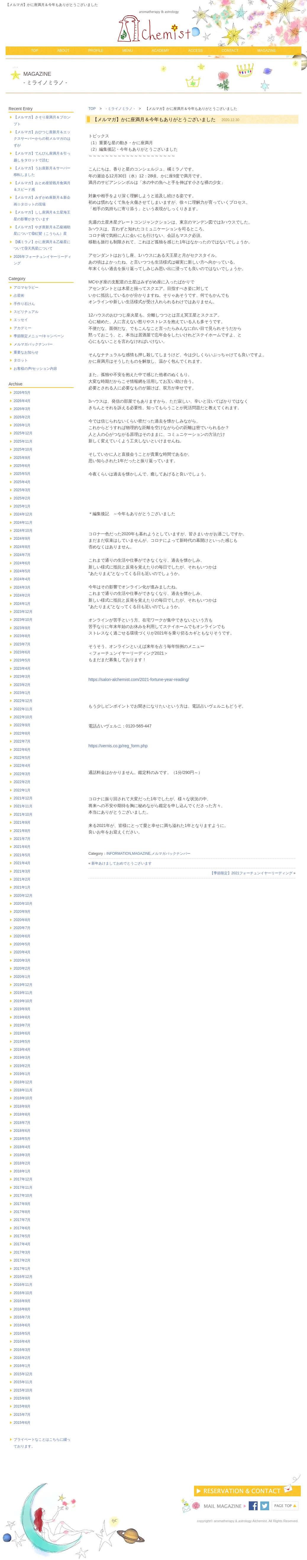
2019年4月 (22, 1050)
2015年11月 (23, 1382)
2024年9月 (22, 538)
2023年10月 (23, 620)
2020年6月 (22, 936)
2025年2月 (22, 498)
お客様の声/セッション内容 (35, 369)
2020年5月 (22, 944)
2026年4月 (22, 401)
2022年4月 (22, 766)
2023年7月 (22, 644)
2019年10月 (23, 1001)
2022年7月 (22, 741)
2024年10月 (23, 530)
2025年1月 (22, 506)
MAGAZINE (266, 51)
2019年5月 (22, 1042)
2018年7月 (22, 1123)
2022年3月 (22, 774)
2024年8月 (22, 547)
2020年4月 (22, 952)
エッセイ (21, 320)
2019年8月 (22, 1017)
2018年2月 (22, 1163)
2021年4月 (22, 863)
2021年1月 (22, 887)
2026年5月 (22, 393)
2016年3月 (22, 1350)
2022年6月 (22, 750)
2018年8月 (22, 1114)
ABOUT (63, 51)
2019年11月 (23, 993)
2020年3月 (22, 960)
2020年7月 (22, 928)
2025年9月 (22, 458)
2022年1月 (22, 790)
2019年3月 (22, 1057)
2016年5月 (22, 1333)
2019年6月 (22, 1033)
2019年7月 (22, 1025)
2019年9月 (22, 1009)
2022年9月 (22, 725)
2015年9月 (22, 1398)
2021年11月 (23, 806)
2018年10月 (23, 1098)
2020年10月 (23, 904)
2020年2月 (22, 968)
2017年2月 (22, 1260)
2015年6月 (22, 1423)
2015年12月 (23, 1374)
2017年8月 (22, 1212)
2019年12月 (23, 985)
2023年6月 (22, 652)
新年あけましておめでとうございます (121, 863)
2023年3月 (22, 676)
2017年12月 (23, 1179)
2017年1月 (22, 1269)
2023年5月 (22, 660)
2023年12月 (23, 612)
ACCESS (195, 51)
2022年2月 (22, 782)
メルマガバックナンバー (170, 854)
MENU (127, 51)
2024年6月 (22, 563)
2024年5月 (22, 571)
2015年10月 (23, 1390)
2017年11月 (23, 1187)
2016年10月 (23, 1293)
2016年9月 (22, 1301)
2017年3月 (22, 1252)
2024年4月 (22, 579)
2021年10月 (23, 814)
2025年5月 (22, 474)
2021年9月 (22, 822)
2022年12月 (23, 701)
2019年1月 (22, 1074)
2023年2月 (22, 685)
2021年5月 (22, 855)
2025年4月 (22, 482)
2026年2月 (22, 417)
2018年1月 (22, 1171)
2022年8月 (22, 733)
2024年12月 (23, 514)
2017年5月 (22, 1236)
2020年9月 (22, 912)
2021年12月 (23, 798)
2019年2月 (22, 1066)
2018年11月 (23, 1090)
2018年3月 (22, 1155)
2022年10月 (23, 717)
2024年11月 (23, 522)
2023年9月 (22, 628)
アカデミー (22, 328)
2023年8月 (22, 636)
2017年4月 (22, 1244)
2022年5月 (22, 758)
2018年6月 (22, 1131)
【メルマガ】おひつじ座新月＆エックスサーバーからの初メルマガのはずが (42, 138)
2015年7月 (22, 1415)
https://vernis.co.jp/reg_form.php (118, 745)
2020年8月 (22, 920)
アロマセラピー (26, 287)
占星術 (19, 295)
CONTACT (230, 51)
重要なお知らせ (26, 352)
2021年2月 (22, 879)
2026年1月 (22, 425)
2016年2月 (22, 1358)
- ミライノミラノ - (120, 109)
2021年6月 (22, 847)
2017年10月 (23, 1195)
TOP (34, 51)
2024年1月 (22, 604)
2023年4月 (22, 668)
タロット (21, 360)
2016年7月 (22, 1317)
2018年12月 (23, 1082)
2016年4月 (22, 1341)
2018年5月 (22, 1139)
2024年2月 (22, 595)
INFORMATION (118, 854)
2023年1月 (22, 693)
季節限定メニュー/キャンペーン (39, 336)
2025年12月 (23, 433)
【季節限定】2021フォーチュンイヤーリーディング (251, 873)
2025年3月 (22, 490)
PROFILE (95, 51)
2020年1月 (22, 977)
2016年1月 (22, 1366)
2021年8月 (22, 831)
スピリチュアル (26, 312)
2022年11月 (23, 709)
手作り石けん (24, 304)
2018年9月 (22, 1106)
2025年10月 (23, 449)
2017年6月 (22, 1228)
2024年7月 (22, 555)
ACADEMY (160, 51)
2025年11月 (23, 441)
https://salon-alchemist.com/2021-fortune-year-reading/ (138, 679)
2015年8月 (22, 1406)
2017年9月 (22, 1204)
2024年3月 (22, 587)
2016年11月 (23, 1285)
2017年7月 (22, 1220)
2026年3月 (22, 409)
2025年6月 (22, 466)
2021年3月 (22, 871)
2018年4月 (22, 1147)
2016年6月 (22, 1325)
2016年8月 (22, 1309)
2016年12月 (23, 1277)
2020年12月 (23, 896)
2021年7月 (22, 839)
